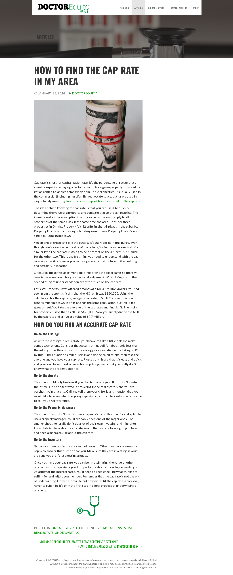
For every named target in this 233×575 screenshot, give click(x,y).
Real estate (44, 532)
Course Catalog (156, 8)
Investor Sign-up (178, 8)
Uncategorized (65, 528)
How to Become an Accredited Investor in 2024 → (110, 546)
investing (125, 528)
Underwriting (67, 532)
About (196, 8)
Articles (138, 8)
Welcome (124, 8)
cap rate (108, 528)
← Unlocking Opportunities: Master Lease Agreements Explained (76, 541)
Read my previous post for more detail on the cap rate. (103, 201)
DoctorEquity (84, 93)
